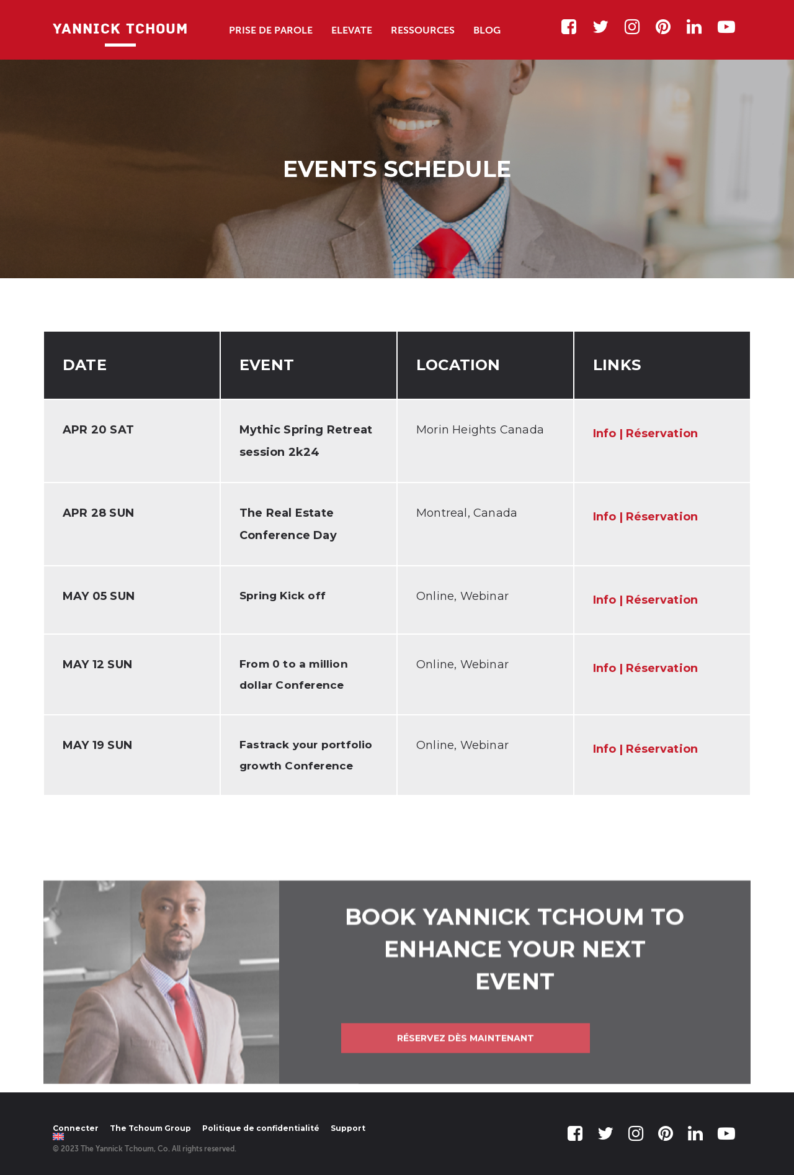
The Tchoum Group (150, 1128)
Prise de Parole (271, 29)
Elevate (351, 29)
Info (604, 433)
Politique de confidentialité (260, 1128)
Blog (487, 29)
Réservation (662, 433)
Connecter (76, 1128)
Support (348, 1128)
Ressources (423, 29)
